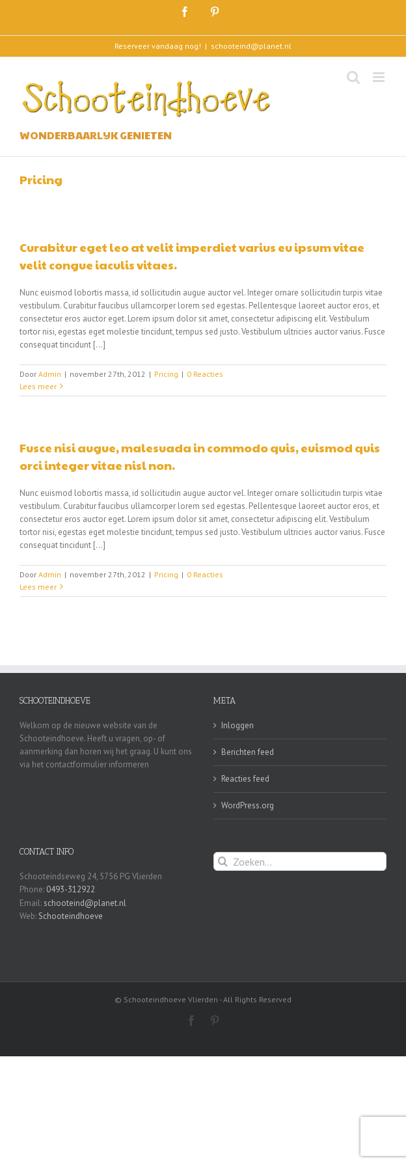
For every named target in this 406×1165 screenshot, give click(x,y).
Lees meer (38, 386)
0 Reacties (205, 374)
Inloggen (237, 725)
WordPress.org (247, 805)
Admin (49, 374)
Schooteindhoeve (70, 916)
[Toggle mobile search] (353, 77)
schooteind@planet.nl (251, 46)
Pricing (166, 374)
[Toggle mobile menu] (379, 77)
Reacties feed (245, 778)
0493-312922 (70, 889)
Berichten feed (247, 752)
